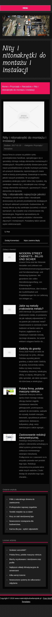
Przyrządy (14, 86)
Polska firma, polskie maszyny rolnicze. (31, 390)
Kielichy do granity (30, 348)
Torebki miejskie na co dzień (21, 512)
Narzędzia (26, 86)
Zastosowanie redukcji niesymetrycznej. (32, 436)
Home (5, 86)
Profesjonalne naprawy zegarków (23, 507)
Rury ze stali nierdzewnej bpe (21, 516)
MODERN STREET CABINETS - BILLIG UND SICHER (31, 256)
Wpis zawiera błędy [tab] (32, 240)
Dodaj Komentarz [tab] (12, 240)
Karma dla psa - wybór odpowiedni (23, 529)
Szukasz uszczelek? (17, 550)
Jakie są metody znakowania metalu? (31, 307)
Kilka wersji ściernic (17, 575)
